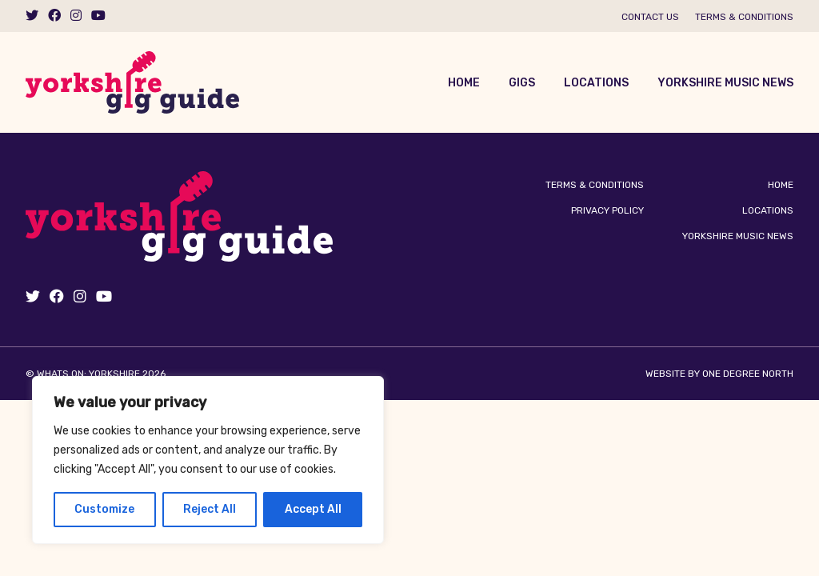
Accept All (313, 509)
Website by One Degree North (719, 373)
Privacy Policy (607, 210)
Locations (596, 83)
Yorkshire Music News (725, 83)
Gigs (522, 83)
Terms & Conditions (744, 16)
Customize (104, 509)
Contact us (650, 16)
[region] (208, 460)
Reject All (209, 509)
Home (464, 83)
